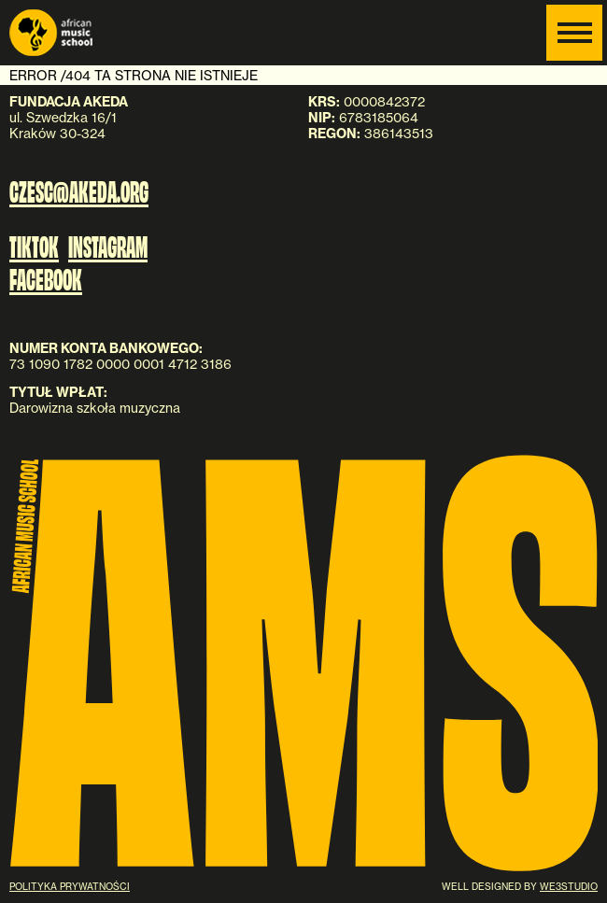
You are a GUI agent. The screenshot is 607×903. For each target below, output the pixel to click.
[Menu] (574, 33)
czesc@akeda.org (78, 189)
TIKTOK (34, 245)
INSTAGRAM (108, 245)
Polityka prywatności (69, 886)
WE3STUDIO (569, 886)
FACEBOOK (45, 278)
